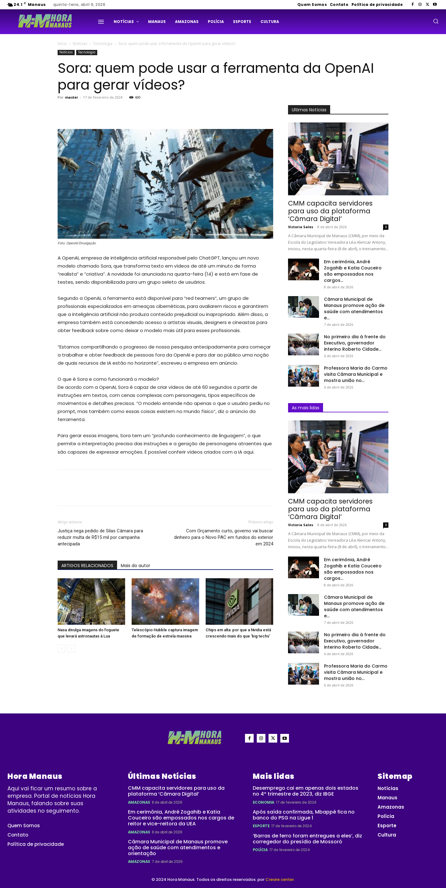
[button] (436, 21)
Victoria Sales (300, 226)
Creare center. (280, 879)
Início (62, 43)
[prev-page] (61, 648)
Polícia (260, 849)
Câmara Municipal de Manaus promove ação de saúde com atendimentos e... (354, 308)
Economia (263, 802)
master (71, 97)
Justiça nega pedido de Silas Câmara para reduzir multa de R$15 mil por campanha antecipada (100, 537)
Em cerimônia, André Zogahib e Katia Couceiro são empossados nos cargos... (353, 271)
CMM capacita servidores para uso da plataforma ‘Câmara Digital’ (330, 211)
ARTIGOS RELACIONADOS (87, 565)
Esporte (261, 825)
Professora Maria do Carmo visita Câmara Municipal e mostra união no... (355, 374)
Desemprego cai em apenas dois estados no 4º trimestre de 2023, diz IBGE (305, 790)
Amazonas (139, 802)
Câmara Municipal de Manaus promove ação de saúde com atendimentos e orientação (178, 847)
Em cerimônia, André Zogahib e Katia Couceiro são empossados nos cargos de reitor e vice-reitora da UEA (181, 817)
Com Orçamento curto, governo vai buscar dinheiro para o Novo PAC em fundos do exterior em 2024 (223, 537)
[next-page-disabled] (71, 648)
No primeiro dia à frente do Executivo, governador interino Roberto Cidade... (355, 343)
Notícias (80, 43)
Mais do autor (135, 565)
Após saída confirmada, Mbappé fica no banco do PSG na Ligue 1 (304, 814)
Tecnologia (102, 43)
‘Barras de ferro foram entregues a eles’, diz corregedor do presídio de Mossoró (307, 838)
